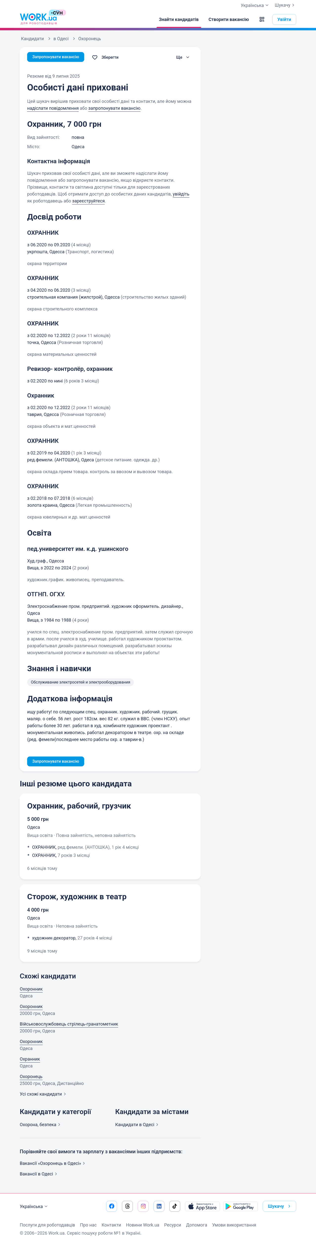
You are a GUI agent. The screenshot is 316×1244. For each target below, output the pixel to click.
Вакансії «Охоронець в (53, 1164)
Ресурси (172, 1224)
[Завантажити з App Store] (202, 1206)
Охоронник (31, 989)
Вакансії (39, 1174)
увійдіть (181, 194)
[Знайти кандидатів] (179, 19)
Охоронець (31, 1077)
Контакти (111, 1224)
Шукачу (285, 5)
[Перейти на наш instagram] (143, 1206)
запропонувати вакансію (114, 108)
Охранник (30, 1060)
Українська (34, 1206)
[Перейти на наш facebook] (111, 1206)
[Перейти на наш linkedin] (159, 1206)
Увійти (284, 19)
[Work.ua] (38, 19)
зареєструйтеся (88, 200)
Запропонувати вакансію (58, 57)
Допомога (196, 1224)
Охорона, (41, 1125)
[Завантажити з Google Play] (240, 1206)
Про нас (88, 1224)
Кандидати (137, 1125)
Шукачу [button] (280, 1206)
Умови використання (234, 1224)
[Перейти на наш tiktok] (174, 1206)
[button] (262, 19)
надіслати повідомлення (53, 108)
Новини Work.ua (142, 1224)
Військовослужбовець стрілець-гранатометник (69, 1025)
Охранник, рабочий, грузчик (79, 806)
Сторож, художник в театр (77, 897)
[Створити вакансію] (229, 19)
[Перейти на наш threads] (127, 1206)
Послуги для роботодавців (47, 1224)
